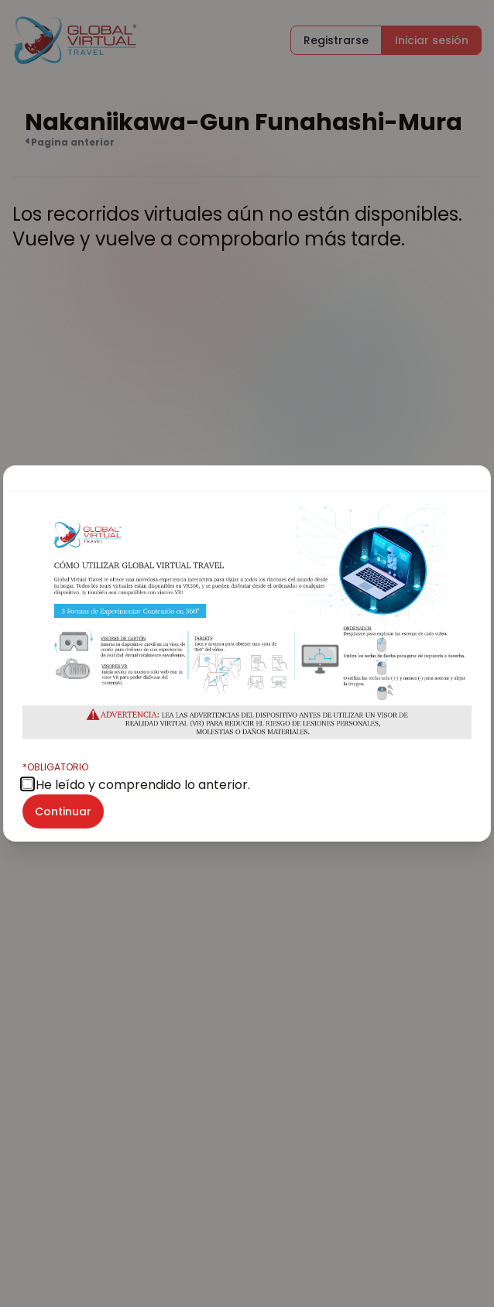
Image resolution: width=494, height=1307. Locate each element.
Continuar (63, 811)
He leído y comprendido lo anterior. (136, 777)
